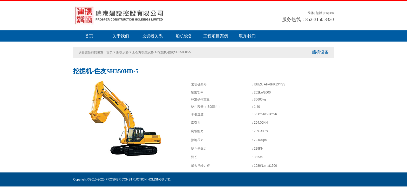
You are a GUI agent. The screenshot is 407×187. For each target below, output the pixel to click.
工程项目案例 (215, 36)
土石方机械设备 (143, 52)
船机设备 (184, 36)
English (329, 13)
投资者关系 (152, 36)
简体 (311, 13)
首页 (89, 36)
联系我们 (247, 36)
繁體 (319, 13)
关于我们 (120, 36)
